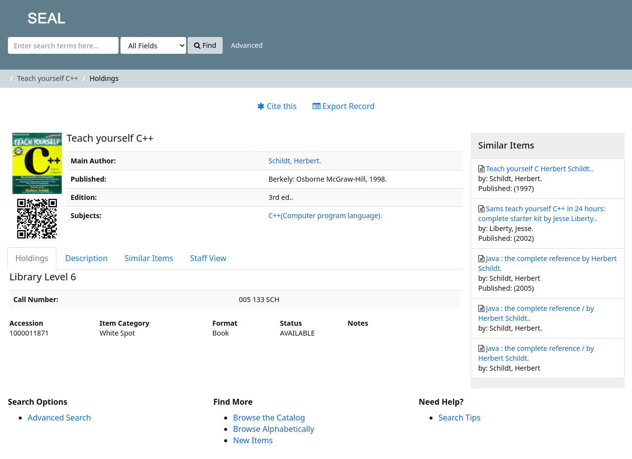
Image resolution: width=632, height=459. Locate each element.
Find (205, 45)
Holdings (31, 258)
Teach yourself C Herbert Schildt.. (539, 168)
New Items (253, 440)
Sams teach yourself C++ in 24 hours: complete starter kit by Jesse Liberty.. (541, 213)
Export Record (344, 106)
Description (86, 258)
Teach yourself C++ (47, 78)
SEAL (26, 15)
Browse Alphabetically (273, 428)
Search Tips (459, 417)
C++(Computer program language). (325, 215)
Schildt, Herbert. (295, 160)
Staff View (208, 258)
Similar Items (148, 258)
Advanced (247, 45)
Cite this (277, 106)
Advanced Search (59, 417)
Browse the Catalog (269, 417)
